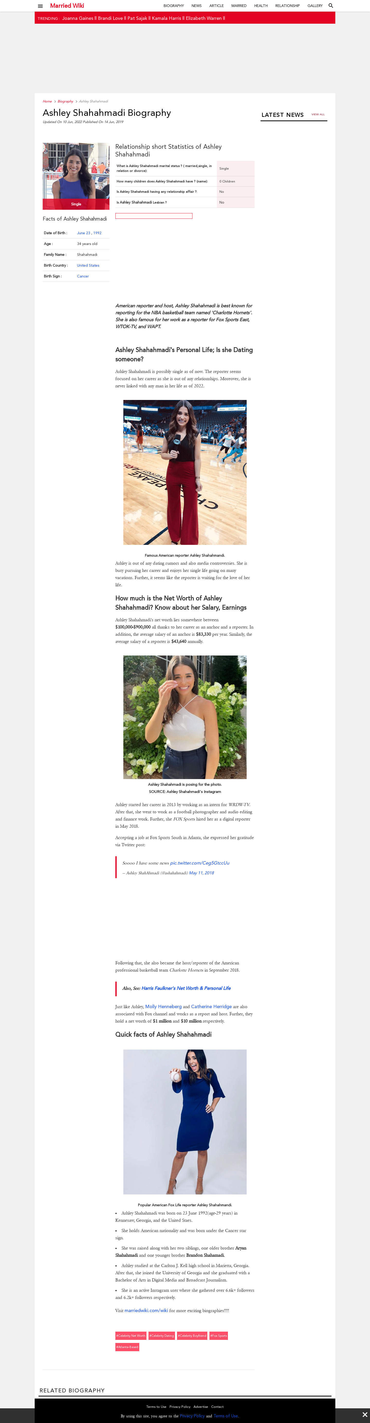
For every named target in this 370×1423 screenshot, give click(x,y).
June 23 (84, 233)
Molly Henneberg (163, 1006)
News (197, 6)
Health (261, 6)
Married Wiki (67, 5)
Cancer (83, 276)
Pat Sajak (137, 18)
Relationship (287, 6)
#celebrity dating (162, 1336)
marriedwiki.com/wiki (146, 1310)
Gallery (315, 6)
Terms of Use (226, 1415)
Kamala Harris (166, 18)
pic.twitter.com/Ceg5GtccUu (199, 863)
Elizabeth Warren (204, 18)
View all (318, 114)
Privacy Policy (192, 1415)
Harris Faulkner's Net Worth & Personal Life (185, 988)
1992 (97, 233)
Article (216, 6)
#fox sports (218, 1336)
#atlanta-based (127, 1347)
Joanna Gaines (77, 18)
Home (47, 101)
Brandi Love (110, 18)
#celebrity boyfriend (192, 1336)
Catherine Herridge (211, 1006)
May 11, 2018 (201, 872)
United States (88, 265)
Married (239, 6)
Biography (174, 6)
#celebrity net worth (130, 1336)
